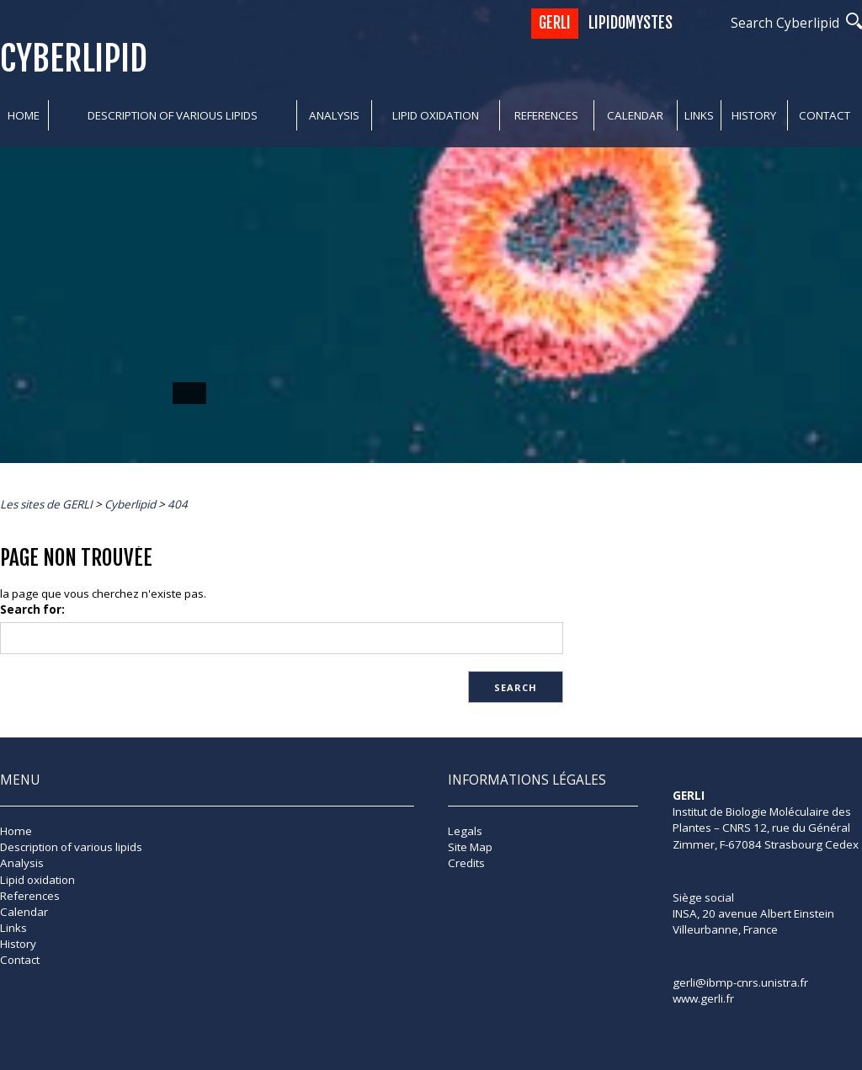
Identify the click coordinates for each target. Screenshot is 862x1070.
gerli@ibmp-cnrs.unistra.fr (740, 982)
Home (24, 115)
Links (699, 115)
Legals (465, 830)
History (754, 115)
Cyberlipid (73, 58)
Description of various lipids (173, 115)
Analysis (334, 115)
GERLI (555, 23)
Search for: (32, 609)
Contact (824, 115)
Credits (466, 862)
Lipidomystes (630, 23)
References (546, 115)
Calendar (635, 115)
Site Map (470, 846)
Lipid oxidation (435, 115)
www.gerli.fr (703, 998)
